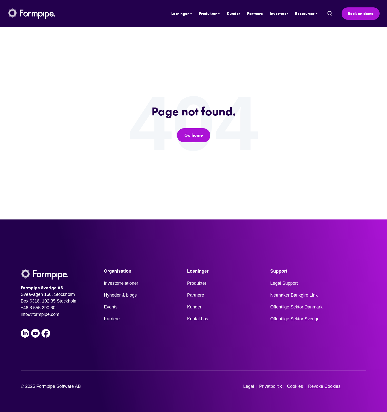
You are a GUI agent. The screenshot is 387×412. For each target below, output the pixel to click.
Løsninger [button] (180, 13)
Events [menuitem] (110, 306)
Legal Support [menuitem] (284, 283)
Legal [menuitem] (248, 386)
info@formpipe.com (40, 314)
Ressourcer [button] (304, 13)
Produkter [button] (208, 13)
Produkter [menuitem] (196, 283)
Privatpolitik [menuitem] (270, 386)
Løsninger (198, 271)
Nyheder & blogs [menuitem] (120, 295)
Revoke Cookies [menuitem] (324, 386)
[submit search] (329, 14)
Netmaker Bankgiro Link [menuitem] (294, 295)
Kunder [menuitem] (194, 306)
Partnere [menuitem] (195, 295)
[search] (329, 14)
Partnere (255, 13)
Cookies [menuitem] (295, 386)
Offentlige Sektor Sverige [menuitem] (295, 318)
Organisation (117, 271)
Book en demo (360, 13)
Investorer (279, 13)
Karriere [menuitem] (112, 318)
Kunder (233, 13)
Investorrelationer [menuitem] (121, 283)
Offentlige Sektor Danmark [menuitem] (296, 306)
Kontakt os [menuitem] (197, 318)
